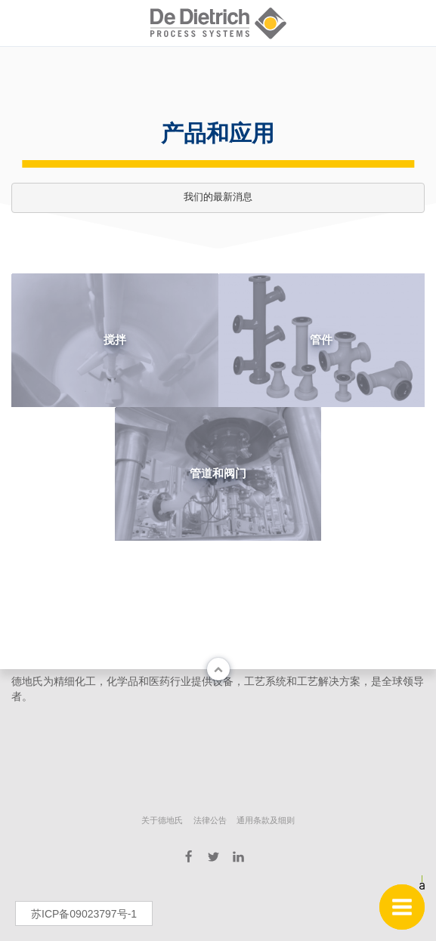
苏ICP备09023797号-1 (84, 914)
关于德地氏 (162, 820)
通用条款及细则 (266, 820)
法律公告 (210, 820)
